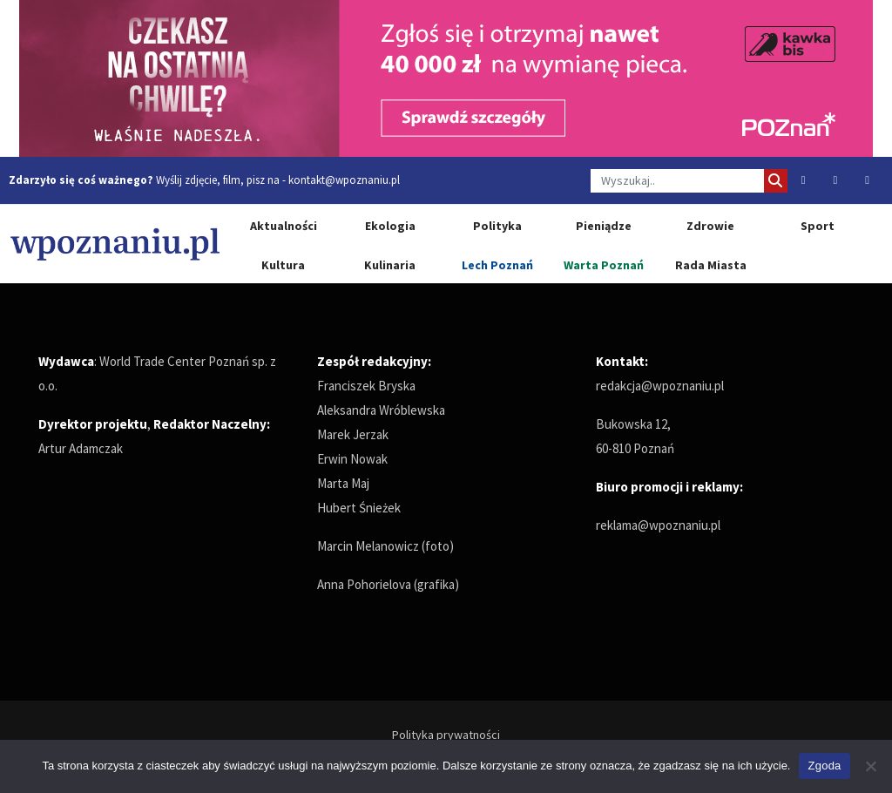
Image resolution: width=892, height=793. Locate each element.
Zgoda (824, 765)
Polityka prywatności (446, 734)
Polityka (497, 226)
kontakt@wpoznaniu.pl (344, 180)
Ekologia (390, 226)
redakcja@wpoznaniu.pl (660, 385)
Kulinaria (390, 265)
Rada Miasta (711, 265)
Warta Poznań (604, 265)
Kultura (283, 265)
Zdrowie (710, 226)
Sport (818, 226)
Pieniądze (604, 226)
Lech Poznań (497, 265)
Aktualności (283, 226)
